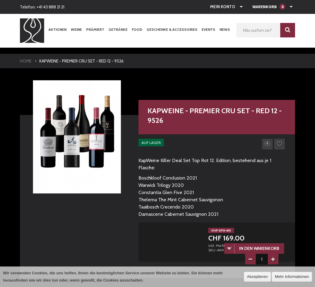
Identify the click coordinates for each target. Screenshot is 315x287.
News (224, 29)
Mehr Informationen (292, 276)
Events (208, 29)
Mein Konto (222, 6)
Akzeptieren (257, 276)
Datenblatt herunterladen (267, 144)
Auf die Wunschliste (279, 144)
